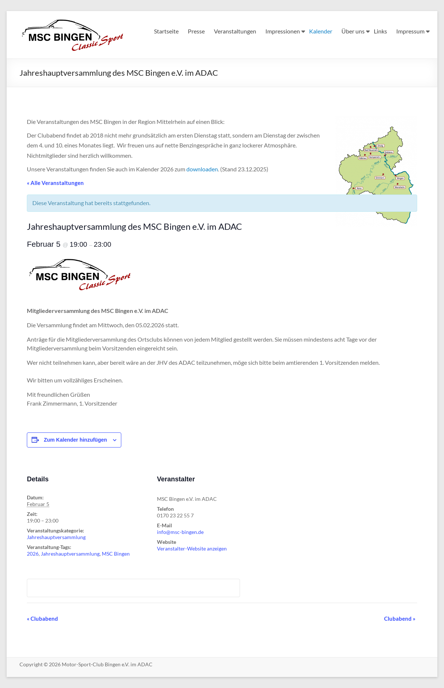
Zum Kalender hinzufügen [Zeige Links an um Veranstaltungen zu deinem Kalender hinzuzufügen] (75, 440)
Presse (196, 31)
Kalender (320, 31)
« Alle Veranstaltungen (55, 182)
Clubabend (42, 618)
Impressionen (282, 31)
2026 (33, 553)
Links (380, 31)
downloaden (202, 168)
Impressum (410, 31)
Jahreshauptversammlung (56, 537)
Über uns (353, 31)
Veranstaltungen (235, 31)
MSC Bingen (116, 553)
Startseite (166, 31)
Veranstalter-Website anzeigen (192, 548)
